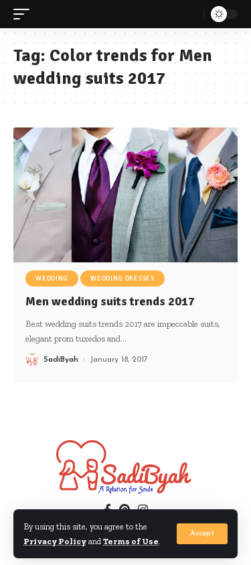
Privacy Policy (54, 541)
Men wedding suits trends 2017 (110, 301)
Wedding (51, 278)
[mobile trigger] (24, 14)
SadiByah (61, 360)
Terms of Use (131, 541)
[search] (190, 14)
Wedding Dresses (122, 278)
